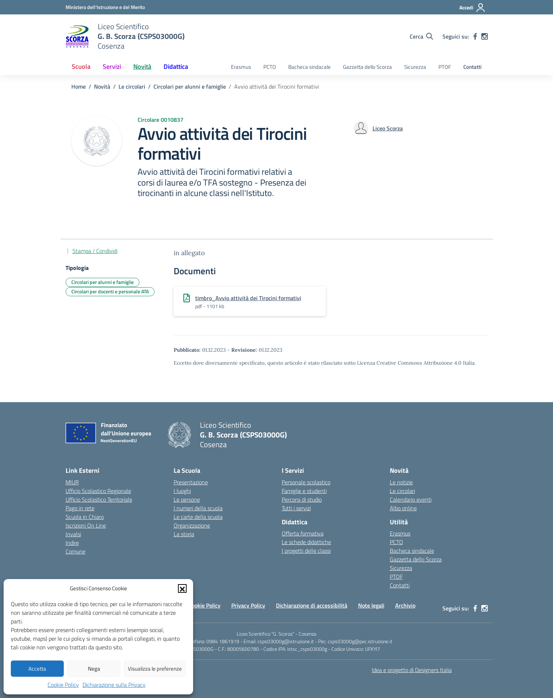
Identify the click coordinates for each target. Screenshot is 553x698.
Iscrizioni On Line (86, 525)
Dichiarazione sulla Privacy (114, 684)
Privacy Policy (248, 605)
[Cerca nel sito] (421, 36)
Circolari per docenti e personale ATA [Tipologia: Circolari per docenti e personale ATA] (110, 291)
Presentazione (191, 482)
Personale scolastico (306, 482)
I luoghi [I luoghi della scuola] (182, 490)
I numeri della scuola (198, 508)
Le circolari (402, 490)
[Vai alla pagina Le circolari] (132, 86)
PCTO (269, 67)
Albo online (403, 508)
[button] (182, 588)
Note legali (371, 605)
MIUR (72, 482)
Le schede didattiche (306, 542)
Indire (72, 542)
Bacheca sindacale (309, 67)
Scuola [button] (81, 66)
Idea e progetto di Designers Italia (412, 670)
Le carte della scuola (198, 516)
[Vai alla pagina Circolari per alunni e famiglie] (189, 86)
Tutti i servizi (296, 508)
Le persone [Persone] (187, 499)
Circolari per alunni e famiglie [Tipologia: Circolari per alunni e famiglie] (102, 282)
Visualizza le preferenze (155, 668)
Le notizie (401, 482)
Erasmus (241, 67)
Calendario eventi (411, 499)
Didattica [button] (176, 66)
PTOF (444, 67)
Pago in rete (80, 508)
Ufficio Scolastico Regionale (98, 490)
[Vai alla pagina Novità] (102, 86)
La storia (184, 534)
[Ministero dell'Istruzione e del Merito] (105, 7)
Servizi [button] (112, 66)
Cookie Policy (63, 684)
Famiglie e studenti (304, 490)
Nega (94, 668)
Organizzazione (192, 525)
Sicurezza (415, 67)
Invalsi (73, 534)
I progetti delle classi (306, 550)
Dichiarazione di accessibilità (311, 605)
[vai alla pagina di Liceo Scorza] (388, 128)
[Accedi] (472, 7)
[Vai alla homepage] (77, 36)
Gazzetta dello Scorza (367, 67)
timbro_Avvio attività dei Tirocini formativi (248, 298)
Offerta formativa (303, 533)
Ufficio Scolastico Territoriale (99, 499)
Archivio (405, 605)
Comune (75, 551)
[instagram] (484, 36)
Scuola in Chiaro (85, 516)
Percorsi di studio (302, 499)
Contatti (472, 67)
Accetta (37, 668)
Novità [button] (142, 66)
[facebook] (475, 36)
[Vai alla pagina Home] (78, 86)
